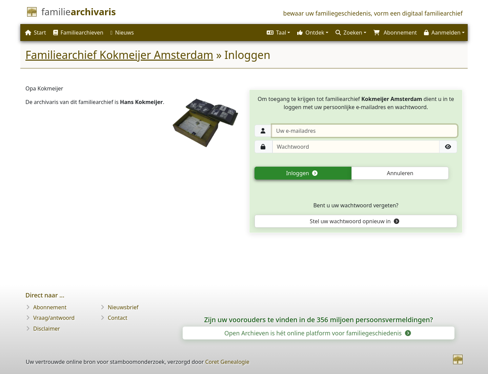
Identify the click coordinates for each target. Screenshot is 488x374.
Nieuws (122, 32)
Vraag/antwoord (54, 317)
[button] (277, 32)
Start (35, 32)
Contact (117, 317)
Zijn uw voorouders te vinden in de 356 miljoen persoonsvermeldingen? (318, 319)
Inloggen (302, 173)
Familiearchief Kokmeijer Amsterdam (119, 54)
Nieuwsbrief (123, 307)
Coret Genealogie (227, 362)
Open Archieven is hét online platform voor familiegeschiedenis (317, 333)
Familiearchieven (78, 32)
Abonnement (49, 307)
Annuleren (400, 173)
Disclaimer (46, 328)
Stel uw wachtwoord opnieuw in (354, 221)
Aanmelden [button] (442, 32)
